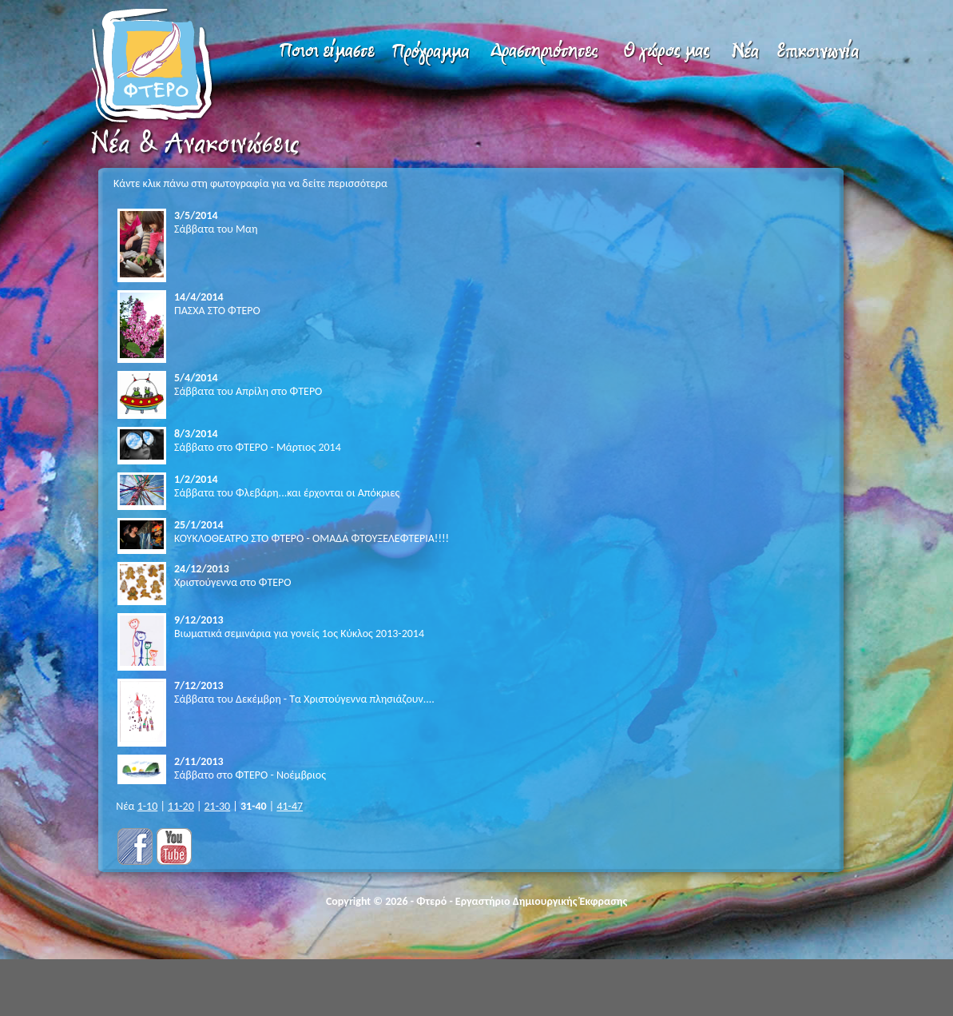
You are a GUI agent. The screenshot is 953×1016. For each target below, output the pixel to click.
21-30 (217, 806)
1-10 (147, 806)
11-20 (181, 806)
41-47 (289, 806)
